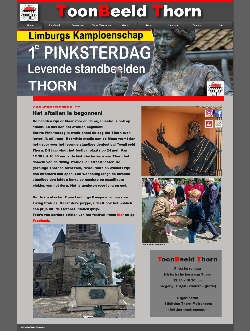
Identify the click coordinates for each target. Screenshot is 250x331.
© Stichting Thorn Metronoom (32, 327)
